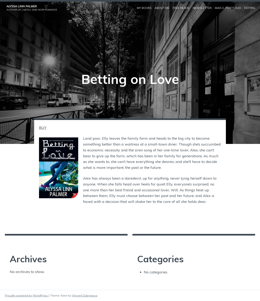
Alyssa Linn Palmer (21, 6)
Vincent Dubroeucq (84, 295)
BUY (43, 127)
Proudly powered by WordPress (27, 295)
